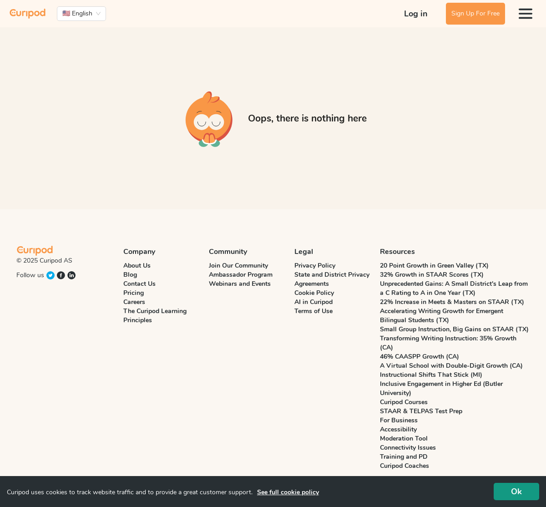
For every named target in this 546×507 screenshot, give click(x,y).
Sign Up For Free (475, 13)
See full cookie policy (288, 492)
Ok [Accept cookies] (516, 491)
